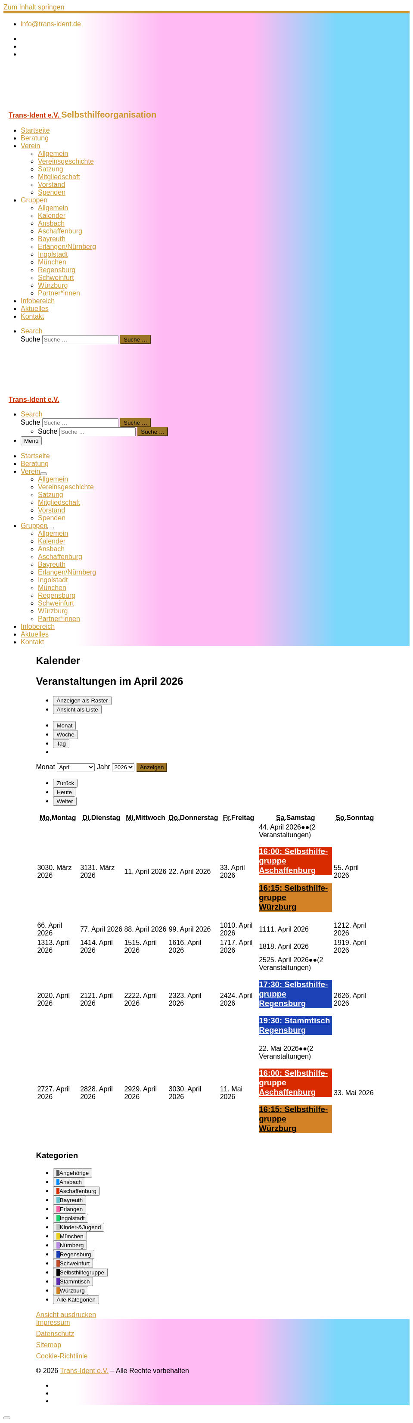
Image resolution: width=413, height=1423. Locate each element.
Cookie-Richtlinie (61, 1356)
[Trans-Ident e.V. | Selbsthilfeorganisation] (57, 105)
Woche (65, 734)
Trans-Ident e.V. (84, 1370)
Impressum (53, 1322)
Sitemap (48, 1344)
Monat (64, 725)
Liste (77, 709)
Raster (82, 700)
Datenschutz (55, 1333)
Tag (61, 743)
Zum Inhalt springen (33, 7)
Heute (64, 792)
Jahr (103, 767)
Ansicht (66, 1314)
